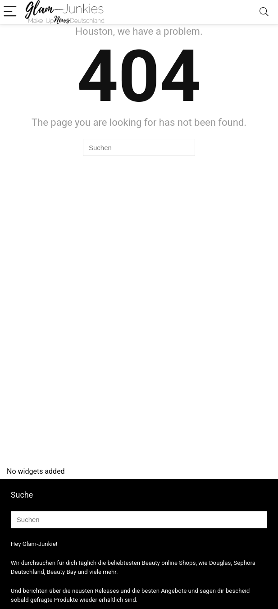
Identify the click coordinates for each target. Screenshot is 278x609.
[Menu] (11, 12)
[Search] (264, 12)
